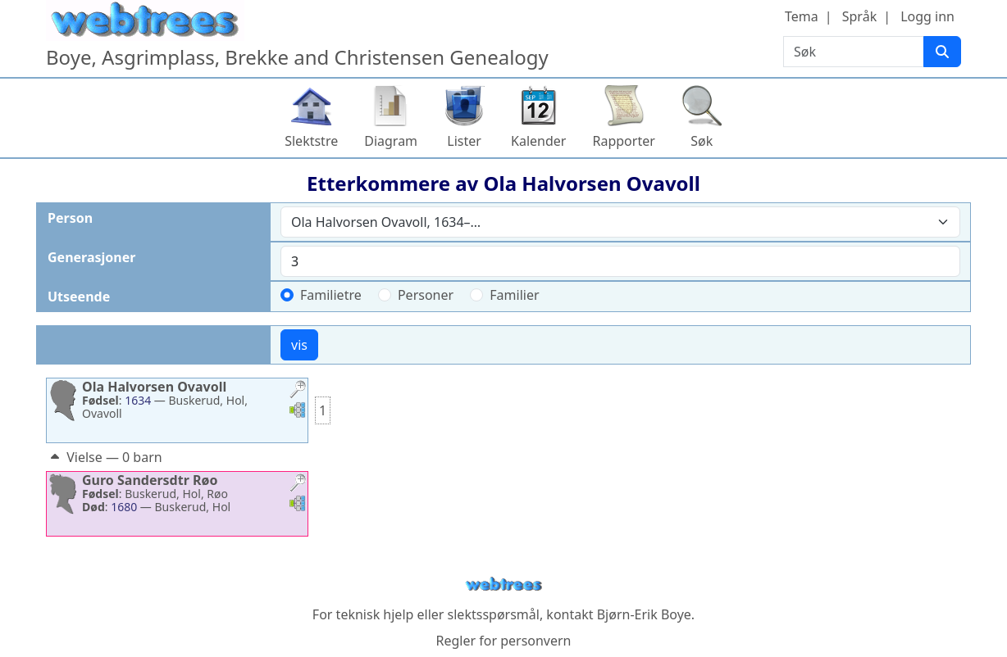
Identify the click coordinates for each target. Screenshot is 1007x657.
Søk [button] (701, 141)
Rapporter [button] (623, 141)
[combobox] (620, 222)
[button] (297, 391)
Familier (514, 295)
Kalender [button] (538, 141)
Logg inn (927, 16)
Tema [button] (801, 16)
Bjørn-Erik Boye (644, 614)
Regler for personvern (503, 641)
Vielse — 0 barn (104, 457)
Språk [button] (859, 16)
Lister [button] (464, 141)
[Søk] (942, 51)
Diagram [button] (390, 141)
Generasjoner (91, 257)
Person (70, 218)
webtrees (503, 584)
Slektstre (311, 141)
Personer (425, 295)
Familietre (331, 295)
